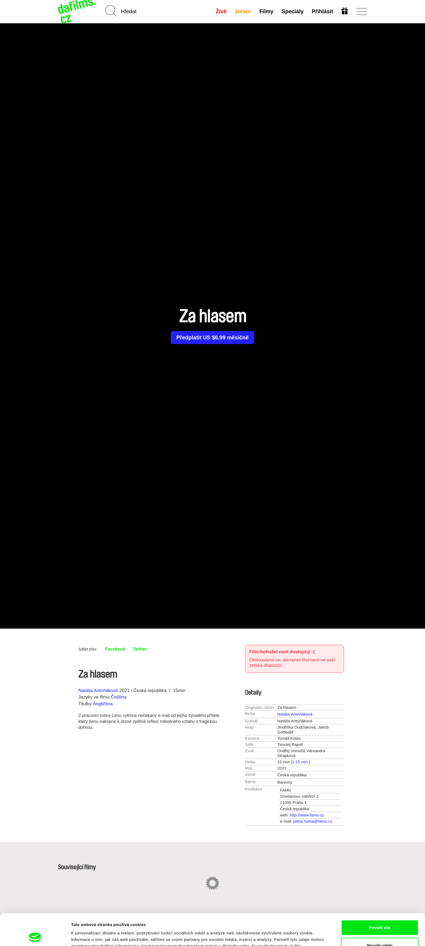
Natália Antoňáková (98, 690)
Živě (221, 11)
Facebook (115, 649)
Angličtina (103, 703)
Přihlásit (322, 11)
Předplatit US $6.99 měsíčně (212, 337)
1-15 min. (300, 762)
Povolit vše (379, 896)
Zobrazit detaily (286, 932)
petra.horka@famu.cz (312, 821)
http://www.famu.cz (307, 815)
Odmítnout (379, 931)
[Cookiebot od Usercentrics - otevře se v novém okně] (35, 935)
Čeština (119, 697)
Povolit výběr (379, 914)
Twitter (140, 649)
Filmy (266, 11)
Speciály (293, 11)
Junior (243, 11)
